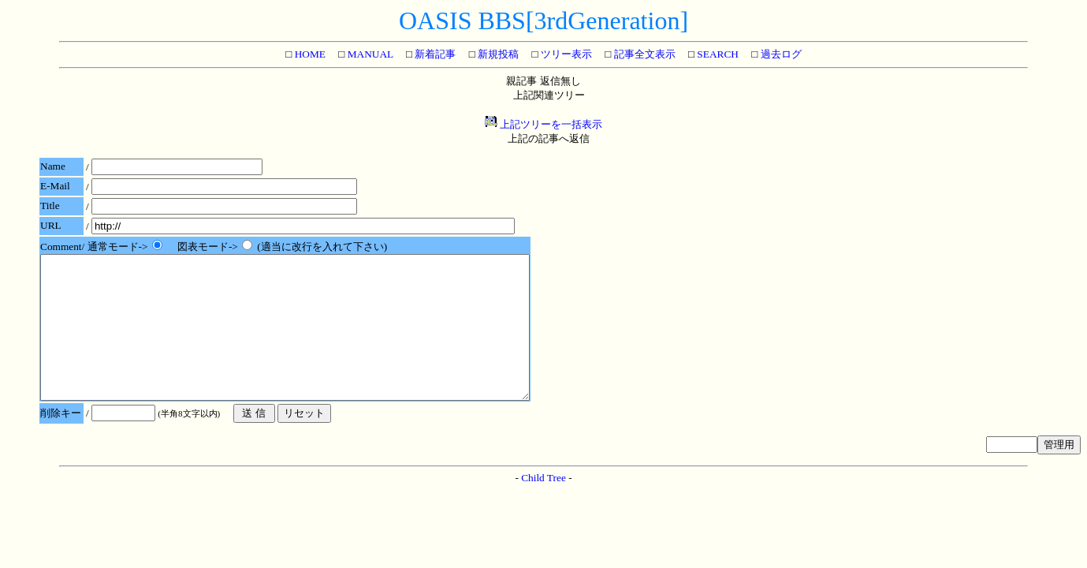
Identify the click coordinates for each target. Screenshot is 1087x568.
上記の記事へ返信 (549, 138)
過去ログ (779, 54)
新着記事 (434, 54)
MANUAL (368, 54)
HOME (309, 54)
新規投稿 (497, 54)
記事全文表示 (643, 54)
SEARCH (716, 54)
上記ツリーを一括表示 (543, 124)
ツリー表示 (565, 54)
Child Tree (543, 506)
